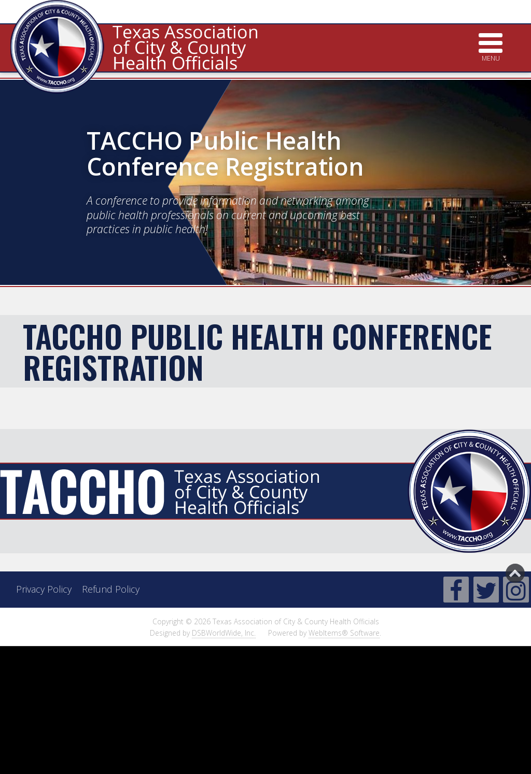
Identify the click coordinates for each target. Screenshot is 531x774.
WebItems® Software (344, 633)
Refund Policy (110, 589)
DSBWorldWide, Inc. (224, 633)
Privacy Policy (44, 589)
